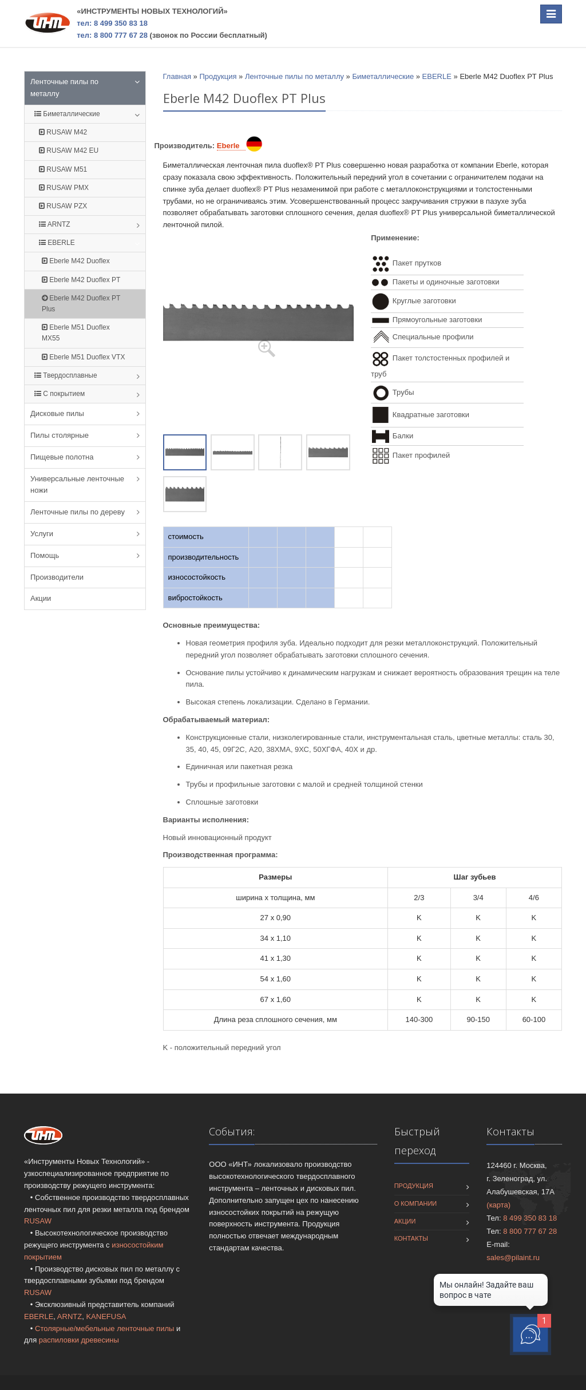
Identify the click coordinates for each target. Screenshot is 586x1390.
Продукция (217, 76)
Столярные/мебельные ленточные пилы (104, 1328)
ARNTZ (54, 224)
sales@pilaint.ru (513, 1257)
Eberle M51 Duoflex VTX (83, 357)
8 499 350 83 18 (530, 1218)
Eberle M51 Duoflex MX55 (76, 332)
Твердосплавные (65, 375)
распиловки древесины (79, 1340)
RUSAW (38, 1221)
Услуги (41, 533)
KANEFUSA (106, 1316)
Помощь (44, 555)
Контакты (411, 1238)
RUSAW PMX (64, 188)
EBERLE (57, 243)
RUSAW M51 (63, 169)
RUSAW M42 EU (68, 150)
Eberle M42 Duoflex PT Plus (81, 303)
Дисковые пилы (57, 413)
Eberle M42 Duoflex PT (81, 280)
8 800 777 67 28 (530, 1231)
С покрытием (59, 394)
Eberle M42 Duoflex (76, 261)
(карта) (498, 1205)
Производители (57, 577)
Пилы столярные (59, 435)
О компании (415, 1203)
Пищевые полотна (62, 457)
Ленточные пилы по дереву (77, 512)
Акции (40, 598)
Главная (177, 76)
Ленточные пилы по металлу (64, 87)
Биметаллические (67, 114)
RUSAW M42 (63, 132)
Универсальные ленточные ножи (77, 484)
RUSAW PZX (63, 206)
